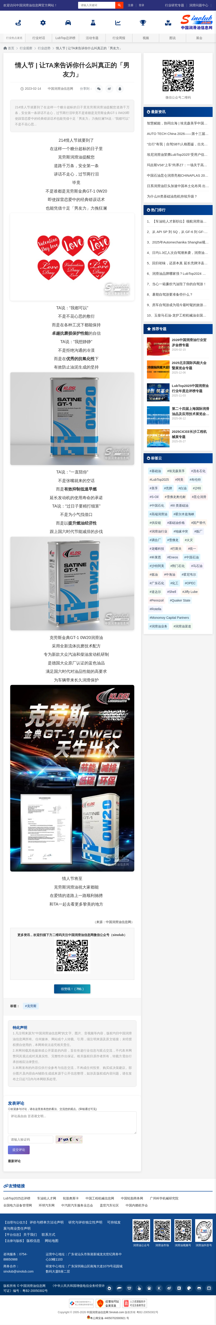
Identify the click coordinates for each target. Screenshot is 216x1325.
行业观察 (26, 48)
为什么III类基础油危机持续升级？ (172, 196)
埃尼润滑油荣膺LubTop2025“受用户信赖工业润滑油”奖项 (178, 154)
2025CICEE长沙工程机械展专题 (189, 434)
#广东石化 (157, 583)
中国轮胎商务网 (132, 1198)
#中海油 (169, 574)
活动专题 (92, 38)
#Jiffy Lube (190, 592)
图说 (172, 38)
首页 (8, 48)
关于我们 (30, 1235)
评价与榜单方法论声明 (47, 1222)
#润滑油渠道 (182, 626)
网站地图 (51, 1241)
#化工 (174, 583)
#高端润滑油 (158, 514)
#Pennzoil (157, 600)
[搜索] (119, 5)
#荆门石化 (177, 566)
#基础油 (155, 471)
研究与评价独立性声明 (85, 1222)
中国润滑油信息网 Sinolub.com (105, 1312)
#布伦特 (195, 479)
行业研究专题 (174, 5)
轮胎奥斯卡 (71, 1198)
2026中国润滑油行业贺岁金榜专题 (189, 342)
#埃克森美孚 (176, 471)
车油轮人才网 (46, 1198)
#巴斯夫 (176, 548)
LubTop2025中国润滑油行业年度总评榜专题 (190, 388)
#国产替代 (198, 523)
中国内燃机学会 (137, 1205)
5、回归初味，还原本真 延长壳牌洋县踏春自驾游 (178, 263)
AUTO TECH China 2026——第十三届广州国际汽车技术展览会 (178, 134)
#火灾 (189, 540)
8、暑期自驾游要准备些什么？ (170, 294)
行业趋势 (44, 48)
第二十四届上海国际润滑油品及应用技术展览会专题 (190, 411)
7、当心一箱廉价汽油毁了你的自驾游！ (176, 284)
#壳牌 (168, 488)
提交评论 (18, 1150)
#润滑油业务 (158, 626)
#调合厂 (155, 540)
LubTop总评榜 (65, 38)
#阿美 (179, 479)
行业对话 (38, 38)
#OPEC (190, 583)
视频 (146, 38)
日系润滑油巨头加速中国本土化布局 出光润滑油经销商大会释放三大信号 (178, 186)
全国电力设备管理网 (17, 1205)
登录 (141, 5)
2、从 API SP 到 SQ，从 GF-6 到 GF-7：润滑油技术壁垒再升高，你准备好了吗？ (178, 232)
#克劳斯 (30, 1006)
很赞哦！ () (72, 989)
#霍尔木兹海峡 (184, 514)
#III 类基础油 (179, 505)
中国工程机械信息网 (100, 1198)
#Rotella (155, 609)
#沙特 (197, 488)
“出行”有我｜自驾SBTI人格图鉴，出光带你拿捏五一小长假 (178, 144)
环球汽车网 (47, 1205)
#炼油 (154, 574)
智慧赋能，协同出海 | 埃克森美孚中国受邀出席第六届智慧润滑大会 (178, 123)
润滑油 (76, 157)
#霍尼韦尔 (189, 574)
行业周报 (119, 38)
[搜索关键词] (96, 5)
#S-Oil (154, 497)
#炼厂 (198, 531)
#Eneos (172, 557)
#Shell (171, 592)
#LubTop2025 (159, 479)
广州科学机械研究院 (164, 1198)
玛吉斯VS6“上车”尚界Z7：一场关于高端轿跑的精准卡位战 (178, 165)
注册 (130, 5)
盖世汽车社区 (109, 1205)
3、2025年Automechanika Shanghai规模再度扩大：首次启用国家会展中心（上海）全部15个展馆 (178, 242)
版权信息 (33, 1241)
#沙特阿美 (157, 566)
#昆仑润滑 (199, 497)
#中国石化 (157, 505)
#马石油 (196, 566)
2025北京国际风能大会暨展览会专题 (189, 365)
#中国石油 (191, 557)
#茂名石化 (198, 471)
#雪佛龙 (173, 540)
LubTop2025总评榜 (16, 1198)
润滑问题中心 (198, 5)
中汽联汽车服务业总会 (77, 1205)
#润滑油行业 (158, 531)
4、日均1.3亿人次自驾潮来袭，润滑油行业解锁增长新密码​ (178, 253)
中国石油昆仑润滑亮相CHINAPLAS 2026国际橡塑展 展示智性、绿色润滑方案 (178, 175)
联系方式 (48, 1235)
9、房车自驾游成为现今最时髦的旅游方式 (178, 305)
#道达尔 (155, 592)
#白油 (182, 488)
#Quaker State (180, 600)
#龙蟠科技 (157, 548)
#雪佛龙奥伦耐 (175, 497)
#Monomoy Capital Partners (169, 617)
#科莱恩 (155, 557)
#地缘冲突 (181, 531)
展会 (199, 38)
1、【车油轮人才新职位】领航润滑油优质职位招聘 (178, 221)
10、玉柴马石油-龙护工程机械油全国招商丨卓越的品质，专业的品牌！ (178, 315)
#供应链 (155, 523)
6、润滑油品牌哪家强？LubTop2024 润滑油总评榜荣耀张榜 (178, 273)
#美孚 (154, 488)
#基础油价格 (176, 523)
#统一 (192, 548)
